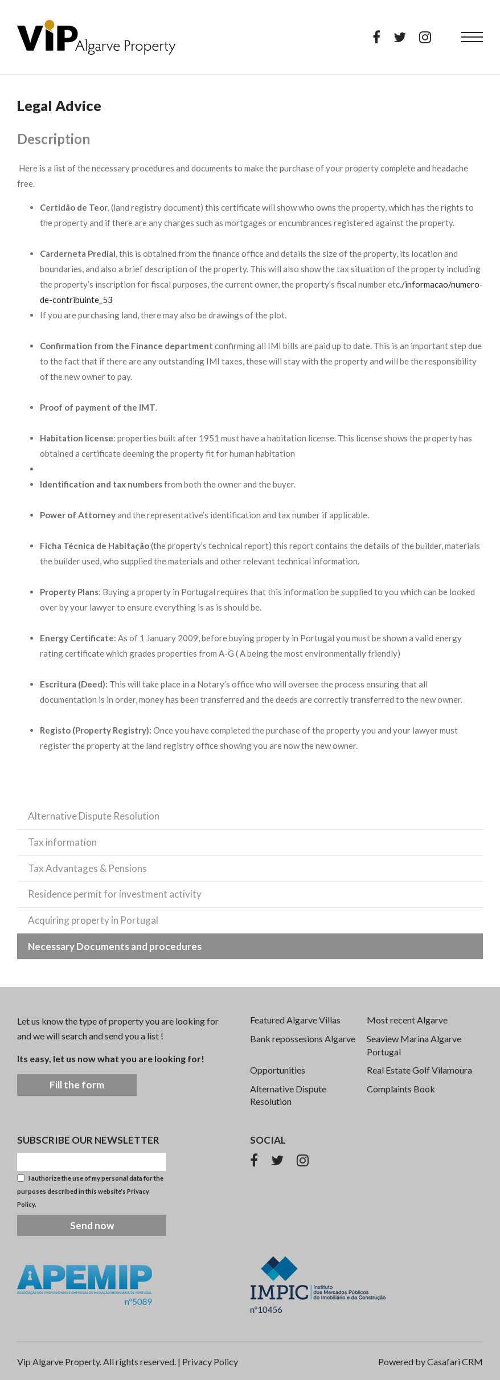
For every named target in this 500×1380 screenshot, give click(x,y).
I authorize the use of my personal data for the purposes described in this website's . (90, 1191)
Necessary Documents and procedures (115, 946)
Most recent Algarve (407, 1019)
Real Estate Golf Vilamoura (419, 1069)
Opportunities (277, 1069)
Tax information (62, 842)
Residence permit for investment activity (115, 894)
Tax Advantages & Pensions (87, 868)
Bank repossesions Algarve (302, 1038)
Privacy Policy (210, 1361)
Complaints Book (401, 1088)
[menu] (472, 37)
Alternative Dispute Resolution (93, 816)
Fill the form (77, 1085)
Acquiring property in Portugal (93, 920)
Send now (92, 1225)
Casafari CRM (455, 1361)
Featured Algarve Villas (295, 1019)
